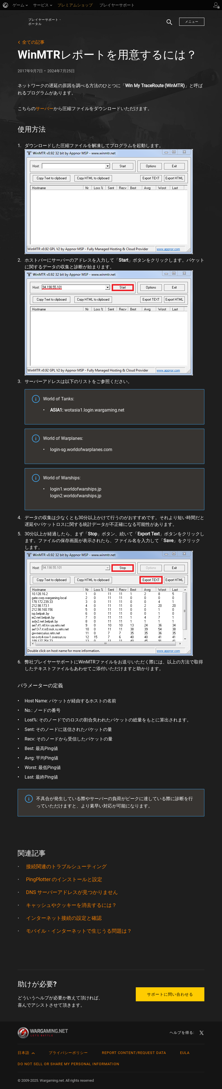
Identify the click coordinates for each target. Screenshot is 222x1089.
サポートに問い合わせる (170, 994)
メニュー (191, 22)
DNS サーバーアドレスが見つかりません (72, 892)
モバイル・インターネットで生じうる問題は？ (79, 931)
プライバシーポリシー (68, 1053)
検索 (167, 24)
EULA (185, 1053)
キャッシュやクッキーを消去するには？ (71, 905)
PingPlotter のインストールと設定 (64, 879)
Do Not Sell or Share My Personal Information (68, 1064)
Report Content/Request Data (134, 1053)
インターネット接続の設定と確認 (64, 918)
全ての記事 (33, 42)
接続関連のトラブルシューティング (66, 866)
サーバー (44, 108)
